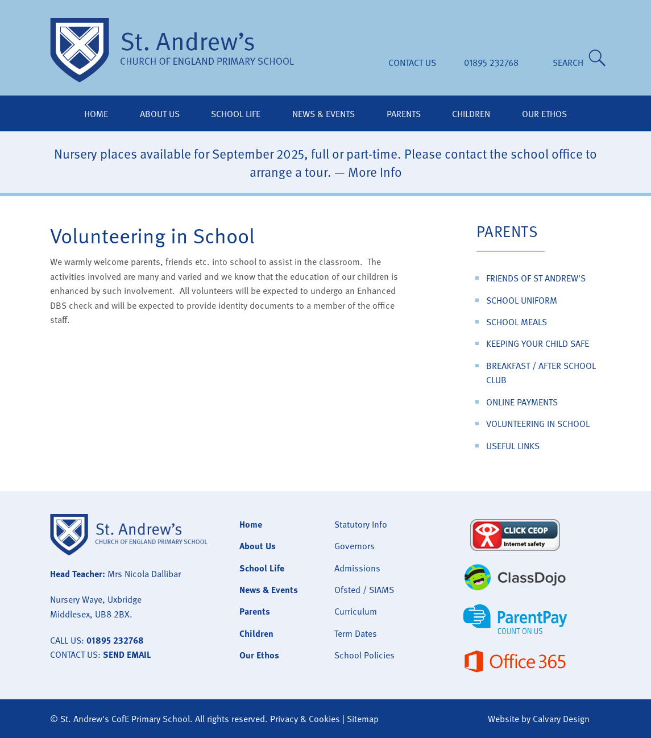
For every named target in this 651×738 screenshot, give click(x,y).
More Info (375, 171)
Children (471, 114)
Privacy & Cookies (305, 718)
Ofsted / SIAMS (364, 589)
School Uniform (521, 300)
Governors (354, 546)
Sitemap (363, 718)
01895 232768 (491, 62)
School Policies (364, 655)
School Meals (516, 322)
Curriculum (355, 611)
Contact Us (412, 62)
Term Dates (355, 633)
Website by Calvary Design (539, 718)
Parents (404, 114)
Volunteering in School (538, 423)
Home (96, 114)
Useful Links (513, 446)
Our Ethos (544, 114)
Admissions (357, 568)
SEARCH (570, 62)
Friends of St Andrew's (536, 278)
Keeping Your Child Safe (537, 343)
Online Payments (522, 402)
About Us (160, 114)
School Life (235, 114)
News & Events (323, 114)
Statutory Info (360, 524)
